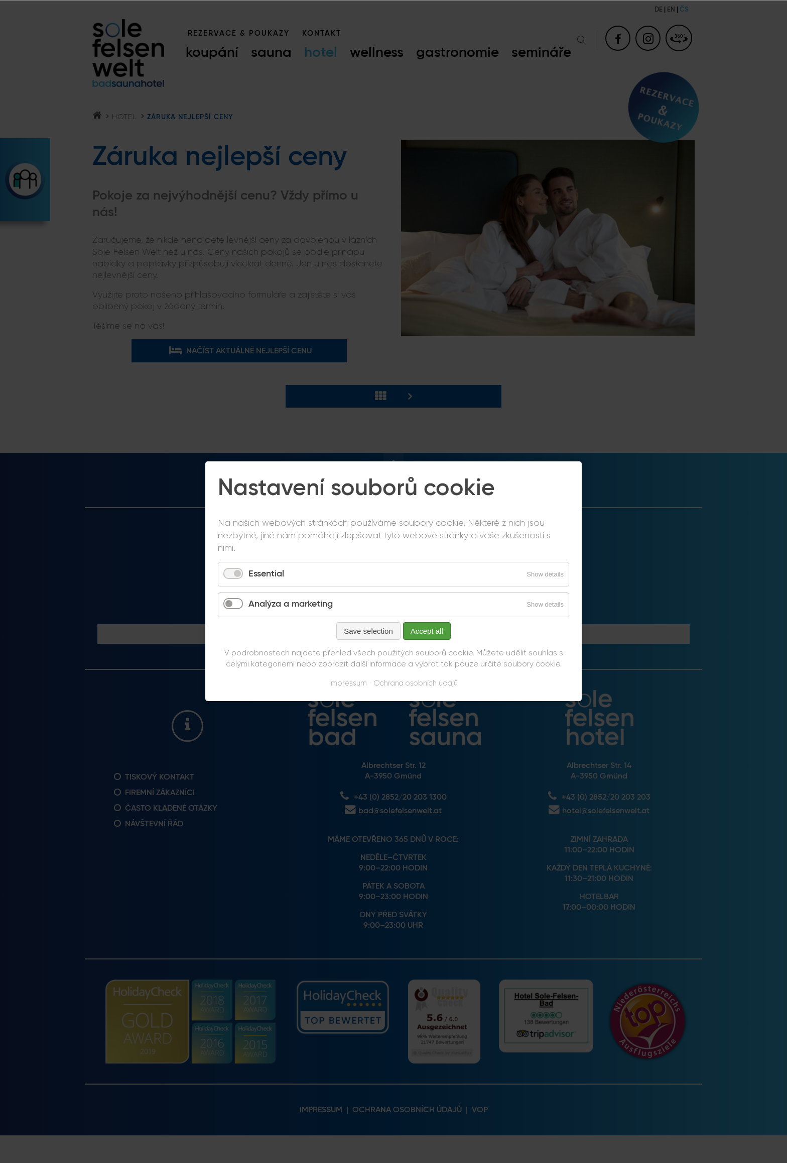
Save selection (368, 631)
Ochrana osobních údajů (415, 683)
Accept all (427, 631)
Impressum (348, 683)
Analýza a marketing (290, 604)
